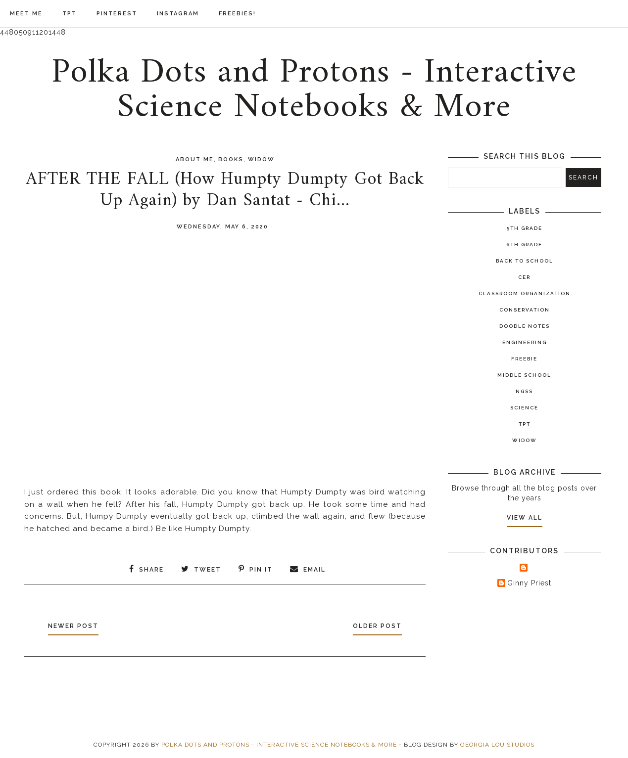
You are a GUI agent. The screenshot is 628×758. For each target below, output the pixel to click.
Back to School (524, 261)
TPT (69, 13)
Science (524, 407)
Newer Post (73, 626)
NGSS (524, 391)
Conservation (524, 309)
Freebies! (237, 13)
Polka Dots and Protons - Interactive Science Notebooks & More (314, 90)
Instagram (178, 13)
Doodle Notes (524, 326)
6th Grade (524, 244)
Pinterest (117, 13)
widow (261, 159)
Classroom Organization (525, 293)
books (230, 159)
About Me (195, 159)
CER (524, 277)
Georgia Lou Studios (497, 744)
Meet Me (26, 13)
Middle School (524, 375)
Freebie (524, 358)
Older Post (377, 626)
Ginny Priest (529, 583)
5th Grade (524, 228)
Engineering (524, 342)
